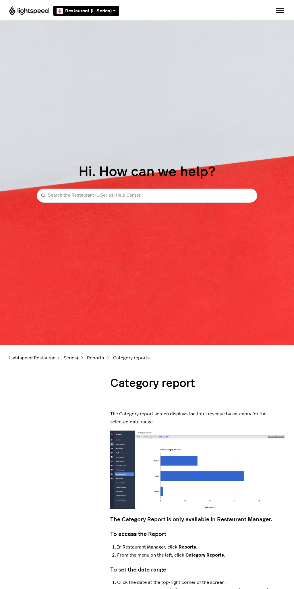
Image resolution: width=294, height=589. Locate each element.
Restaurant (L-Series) (86, 11)
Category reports (131, 358)
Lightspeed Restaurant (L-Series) (43, 358)
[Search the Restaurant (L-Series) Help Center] (147, 196)
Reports (95, 358)
